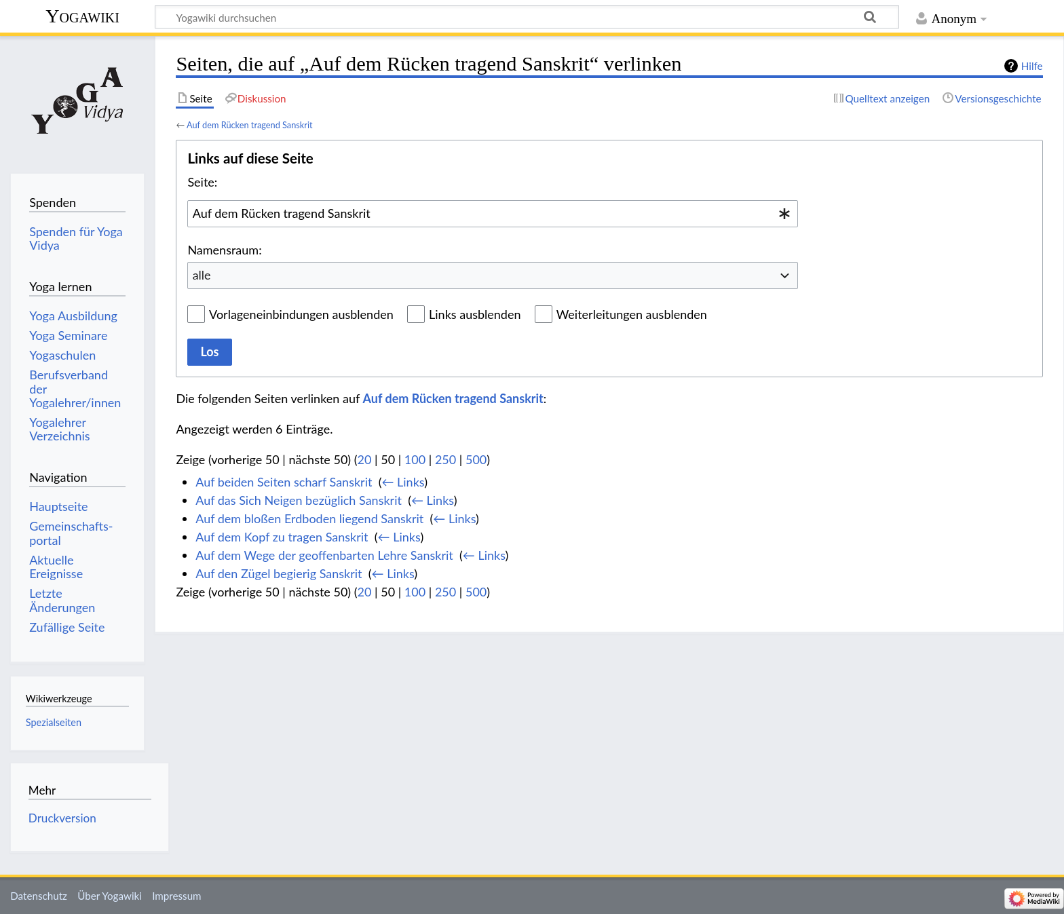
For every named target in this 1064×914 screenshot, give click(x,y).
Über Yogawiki (109, 896)
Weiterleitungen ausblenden (631, 314)
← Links (402, 481)
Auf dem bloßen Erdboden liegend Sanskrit (309, 518)
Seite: (202, 181)
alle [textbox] (202, 274)
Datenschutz (38, 896)
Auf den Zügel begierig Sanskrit (278, 573)
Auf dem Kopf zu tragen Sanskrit (281, 536)
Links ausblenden (474, 314)
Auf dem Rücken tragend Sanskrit (250, 124)
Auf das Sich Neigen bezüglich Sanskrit (298, 500)
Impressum (177, 896)
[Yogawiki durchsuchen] (526, 17)
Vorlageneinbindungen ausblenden (301, 314)
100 (414, 459)
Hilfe (1032, 66)
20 (365, 459)
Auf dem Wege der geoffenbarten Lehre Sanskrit (324, 555)
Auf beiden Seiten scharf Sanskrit (283, 481)
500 (476, 459)
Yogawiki (82, 15)
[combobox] (492, 213)
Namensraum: (224, 249)
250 (445, 459)
